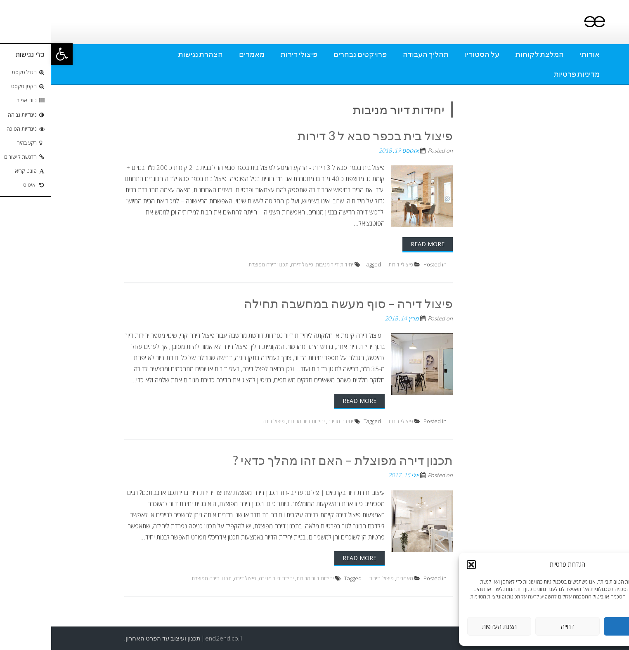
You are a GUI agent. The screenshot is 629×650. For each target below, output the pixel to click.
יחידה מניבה (289, 421)
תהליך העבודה (374, 54)
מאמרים (200, 54)
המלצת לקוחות (488, 54)
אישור (584, 626)
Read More (376, 244)
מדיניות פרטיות (526, 73)
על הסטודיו (431, 54)
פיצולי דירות (247, 54)
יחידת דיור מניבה (225, 578)
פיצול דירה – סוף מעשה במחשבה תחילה (297, 303)
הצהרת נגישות (149, 54)
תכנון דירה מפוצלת (217, 264)
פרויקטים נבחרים (309, 54)
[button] (10, 54)
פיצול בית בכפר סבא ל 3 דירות (324, 135)
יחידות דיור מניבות (283, 264)
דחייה (516, 626)
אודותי (539, 54)
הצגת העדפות (448, 626)
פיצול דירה (251, 264)
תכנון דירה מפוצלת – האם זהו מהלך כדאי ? (292, 459)
